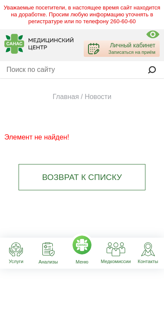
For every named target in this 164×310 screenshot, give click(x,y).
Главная (66, 96)
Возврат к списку (82, 177)
